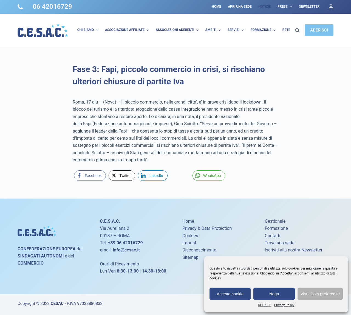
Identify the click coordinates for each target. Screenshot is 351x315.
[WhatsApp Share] (209, 175)
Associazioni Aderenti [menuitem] (177, 30)
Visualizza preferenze (320, 293)
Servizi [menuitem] (236, 30)
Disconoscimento (199, 250)
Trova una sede (280, 242)
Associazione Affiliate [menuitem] (127, 30)
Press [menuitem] (285, 6)
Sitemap (190, 257)
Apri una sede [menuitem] (239, 6)
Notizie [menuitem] (264, 6)
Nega (274, 293)
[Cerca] (297, 30)
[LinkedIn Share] (153, 175)
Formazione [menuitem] (264, 30)
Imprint (189, 242)
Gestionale (275, 221)
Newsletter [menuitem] (309, 6)
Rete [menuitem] (286, 30)
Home (188, 221)
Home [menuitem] (216, 6)
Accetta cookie (230, 293)
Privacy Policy (284, 305)
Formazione (276, 228)
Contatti (273, 235)
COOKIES (264, 305)
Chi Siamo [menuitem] (88, 30)
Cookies (190, 235)
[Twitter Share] (122, 175)
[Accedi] (331, 6)
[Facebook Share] (90, 175)
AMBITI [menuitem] (213, 30)
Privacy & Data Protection (207, 228)
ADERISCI (319, 30)
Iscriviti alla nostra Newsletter (293, 250)
